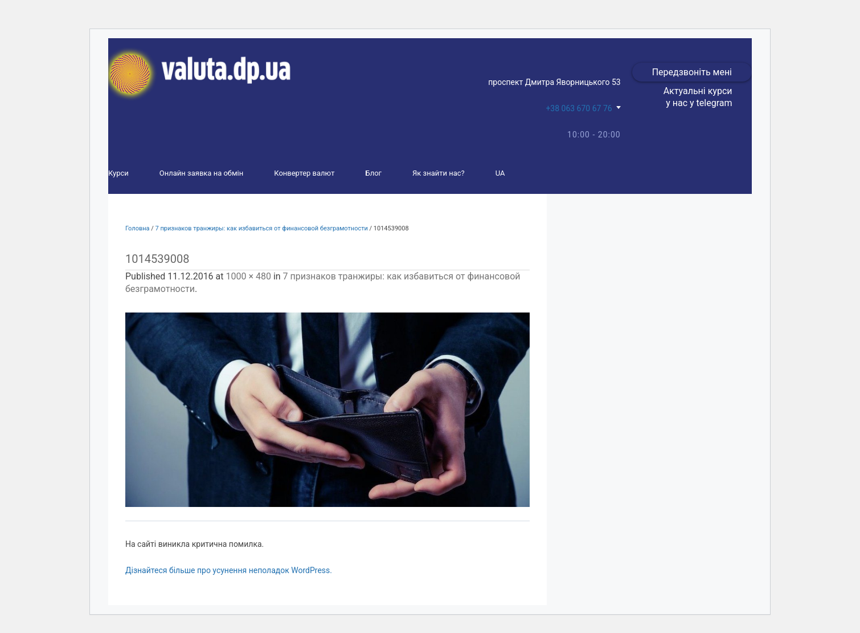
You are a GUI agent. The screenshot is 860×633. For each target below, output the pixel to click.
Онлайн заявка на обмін (201, 173)
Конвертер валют (304, 173)
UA (500, 173)
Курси (118, 173)
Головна (137, 228)
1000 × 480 (248, 276)
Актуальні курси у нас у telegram (698, 97)
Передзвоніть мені (692, 72)
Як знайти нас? (438, 173)
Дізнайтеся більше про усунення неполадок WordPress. (228, 570)
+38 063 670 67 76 (579, 108)
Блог (373, 173)
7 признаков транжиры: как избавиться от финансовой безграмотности (261, 228)
